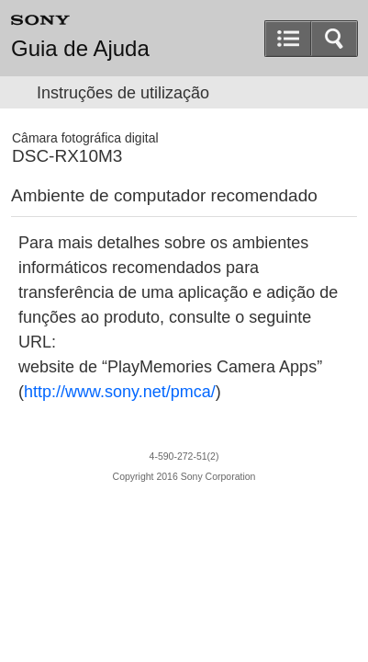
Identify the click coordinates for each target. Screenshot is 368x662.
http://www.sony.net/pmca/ (120, 391)
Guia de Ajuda (80, 49)
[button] (334, 38)
